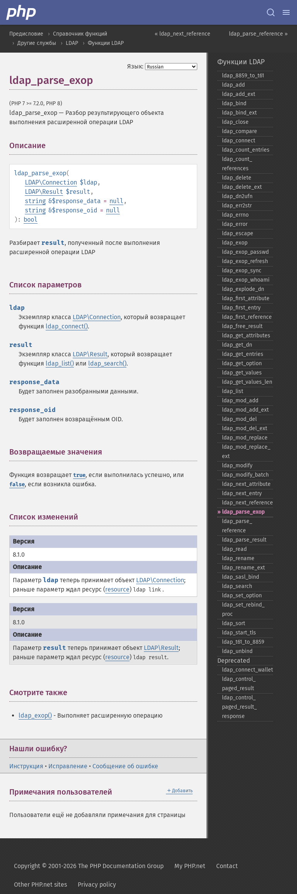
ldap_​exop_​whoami (246, 280)
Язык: (135, 66)
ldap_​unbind (237, 651)
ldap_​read (234, 549)
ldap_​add (233, 85)
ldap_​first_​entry (241, 307)
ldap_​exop (235, 242)
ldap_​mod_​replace (245, 437)
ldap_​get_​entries (242, 354)
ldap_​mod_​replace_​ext (246, 452)
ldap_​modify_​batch (245, 475)
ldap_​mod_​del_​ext (244, 428)
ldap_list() (60, 363)
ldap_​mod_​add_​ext (245, 410)
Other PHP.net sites (40, 884)
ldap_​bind (234, 103)
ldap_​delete (236, 177)
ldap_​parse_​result (244, 540)
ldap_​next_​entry (242, 493)
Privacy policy (97, 884)
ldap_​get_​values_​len (247, 382)
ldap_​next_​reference (247, 502)
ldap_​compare (239, 131)
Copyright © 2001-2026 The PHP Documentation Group (89, 866)
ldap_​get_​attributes (246, 335)
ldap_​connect (238, 140)
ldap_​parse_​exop (243, 512)
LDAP (72, 43)
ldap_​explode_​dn (243, 289)
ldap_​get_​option (242, 363)
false (17, 484)
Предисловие (26, 34)
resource (117, 589)
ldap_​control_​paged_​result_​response (239, 707)
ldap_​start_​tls (239, 632)
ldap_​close (235, 122)
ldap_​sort (233, 623)
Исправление (67, 766)
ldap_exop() (35, 715)
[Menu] (286, 12)
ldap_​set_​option (242, 595)
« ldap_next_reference (182, 34)
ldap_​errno (235, 215)
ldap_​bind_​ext (239, 112)
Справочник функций (80, 34)
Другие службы (36, 43)
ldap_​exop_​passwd (245, 252)
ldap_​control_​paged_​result (239, 684)
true (79, 475)
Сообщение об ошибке (125, 766)
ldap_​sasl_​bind (240, 577)
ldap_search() (107, 363)
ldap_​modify (237, 465)
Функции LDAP (106, 43)
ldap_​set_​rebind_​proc (243, 609)
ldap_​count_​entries (246, 150)
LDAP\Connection (51, 182)
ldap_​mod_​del (239, 419)
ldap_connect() (67, 326)
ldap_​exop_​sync (241, 270)
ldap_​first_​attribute (246, 298)
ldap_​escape (237, 233)
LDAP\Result (44, 191)
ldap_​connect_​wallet (247, 670)
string (35, 201)
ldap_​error (235, 224)
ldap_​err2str (237, 205)
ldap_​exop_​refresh (245, 261)
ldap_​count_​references (237, 164)
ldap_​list (232, 391)
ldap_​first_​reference (247, 317)
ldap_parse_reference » (258, 34)
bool (31, 219)
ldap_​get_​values (242, 372)
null (116, 201)
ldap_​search (237, 586)
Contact (227, 866)
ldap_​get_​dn (237, 345)
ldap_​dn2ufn (237, 196)
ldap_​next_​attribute (246, 484)
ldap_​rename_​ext (243, 567)
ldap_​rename (238, 558)
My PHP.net (189, 866)
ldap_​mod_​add (240, 400)
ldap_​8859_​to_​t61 (243, 75)
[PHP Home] (21, 12)
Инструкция (26, 766)
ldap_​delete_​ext (242, 187)
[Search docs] (270, 12)
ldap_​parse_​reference (237, 526)
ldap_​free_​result (242, 326)
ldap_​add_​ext (238, 94)
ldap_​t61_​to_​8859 (243, 642)
